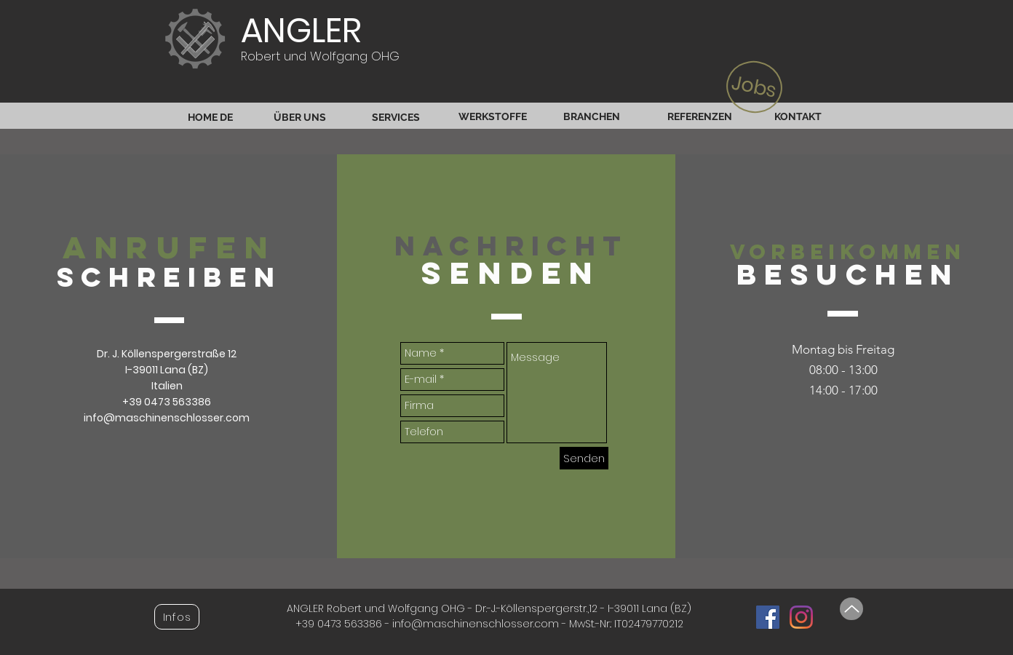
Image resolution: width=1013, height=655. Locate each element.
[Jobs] (754, 87)
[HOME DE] (210, 117)
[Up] (851, 609)
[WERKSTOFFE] (492, 117)
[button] (177, 617)
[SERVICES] (395, 117)
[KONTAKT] (798, 117)
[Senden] (584, 458)
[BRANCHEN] (591, 117)
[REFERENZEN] (699, 117)
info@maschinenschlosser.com (167, 417)
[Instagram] (801, 617)
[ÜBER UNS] (299, 117)
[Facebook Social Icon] (767, 617)
